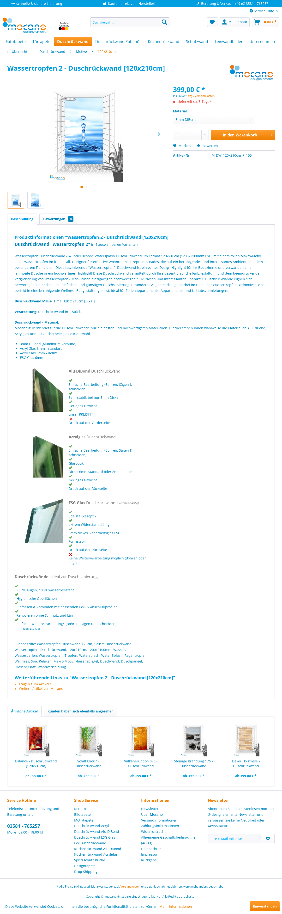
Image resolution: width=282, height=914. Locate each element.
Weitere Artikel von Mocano (39, 688)
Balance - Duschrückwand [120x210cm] (36, 763)
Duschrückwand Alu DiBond (96, 831)
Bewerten (207, 145)
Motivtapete (83, 820)
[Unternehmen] (262, 41)
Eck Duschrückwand (90, 843)
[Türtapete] (41, 41)
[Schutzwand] (197, 41)
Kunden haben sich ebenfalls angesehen (81, 711)
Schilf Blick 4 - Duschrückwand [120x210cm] (89, 763)
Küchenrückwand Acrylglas (96, 854)
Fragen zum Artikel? (33, 684)
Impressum (150, 854)
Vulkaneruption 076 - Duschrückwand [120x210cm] (141, 763)
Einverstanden (265, 906)
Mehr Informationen (175, 906)
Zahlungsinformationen (160, 825)
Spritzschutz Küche (89, 860)
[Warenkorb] (265, 22)
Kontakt (80, 808)
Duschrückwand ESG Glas (94, 837)
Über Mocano (152, 814)
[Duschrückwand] (73, 41)
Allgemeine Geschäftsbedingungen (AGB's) (169, 840)
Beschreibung (22, 219)
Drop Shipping (85, 871)
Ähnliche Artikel (24, 711)
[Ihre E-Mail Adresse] (234, 838)
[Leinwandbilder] (228, 41)
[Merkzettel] (212, 22)
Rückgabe (149, 860)
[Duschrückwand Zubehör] (118, 41)
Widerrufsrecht (153, 831)
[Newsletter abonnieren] (268, 838)
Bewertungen (58, 219)
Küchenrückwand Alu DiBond (97, 849)
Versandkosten (130, 886)
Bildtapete (82, 814)
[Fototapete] (15, 41)
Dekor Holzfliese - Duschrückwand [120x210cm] (246, 763)
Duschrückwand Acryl (91, 825)
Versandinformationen (159, 820)
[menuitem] (129, 22)
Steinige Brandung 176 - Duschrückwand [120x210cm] (193, 763)
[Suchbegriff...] (129, 22)
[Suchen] (164, 22)
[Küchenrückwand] (163, 41)
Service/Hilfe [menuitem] (262, 11)
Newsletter (150, 808)
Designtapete (85, 866)
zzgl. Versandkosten (201, 96)
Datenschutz (151, 849)
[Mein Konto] (235, 22)
